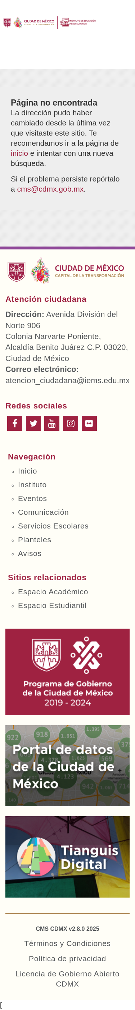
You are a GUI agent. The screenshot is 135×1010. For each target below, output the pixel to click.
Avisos (30, 553)
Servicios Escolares (53, 526)
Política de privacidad (67, 958)
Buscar (87, 56)
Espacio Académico (53, 591)
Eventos (32, 498)
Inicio (27, 471)
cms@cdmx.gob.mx (50, 189)
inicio (19, 153)
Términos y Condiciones (67, 943)
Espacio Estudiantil (52, 605)
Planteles (34, 539)
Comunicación (43, 512)
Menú (14, 56)
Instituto (32, 484)
